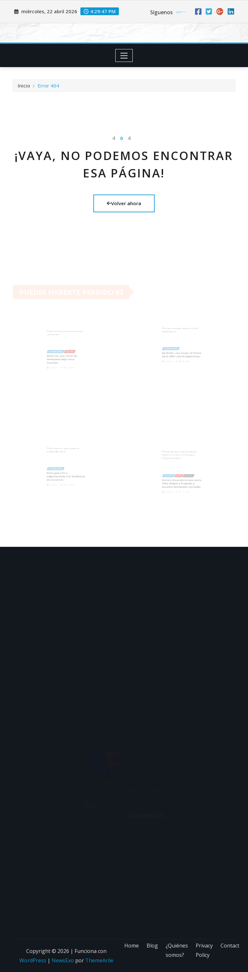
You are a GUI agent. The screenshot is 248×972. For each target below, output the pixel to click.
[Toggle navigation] (124, 55)
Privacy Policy (204, 950)
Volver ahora (124, 203)
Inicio (24, 88)
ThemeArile (99, 960)
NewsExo (63, 960)
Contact (230, 945)
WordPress (32, 960)
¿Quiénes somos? (177, 950)
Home (131, 945)
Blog (152, 945)
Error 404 (48, 88)
